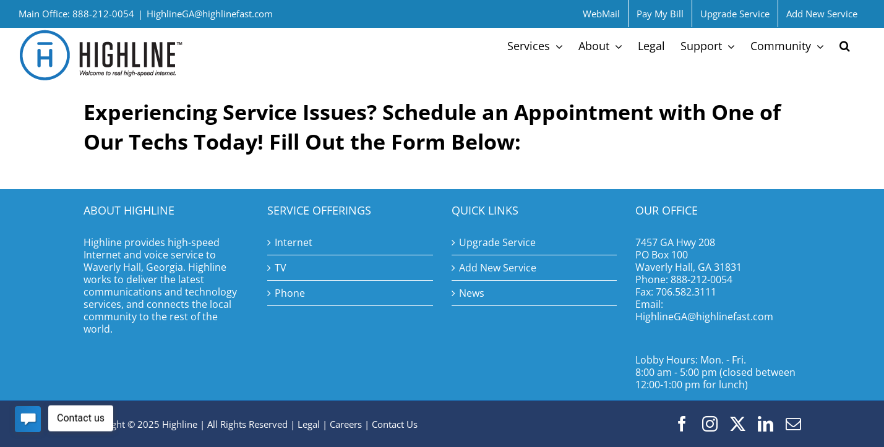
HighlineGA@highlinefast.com (210, 13)
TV (280, 268)
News (471, 293)
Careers (346, 424)
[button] (844, 46)
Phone (290, 293)
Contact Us (395, 424)
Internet (293, 242)
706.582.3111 (686, 292)
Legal (309, 424)
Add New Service (497, 268)
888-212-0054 (701, 279)
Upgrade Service (497, 242)
